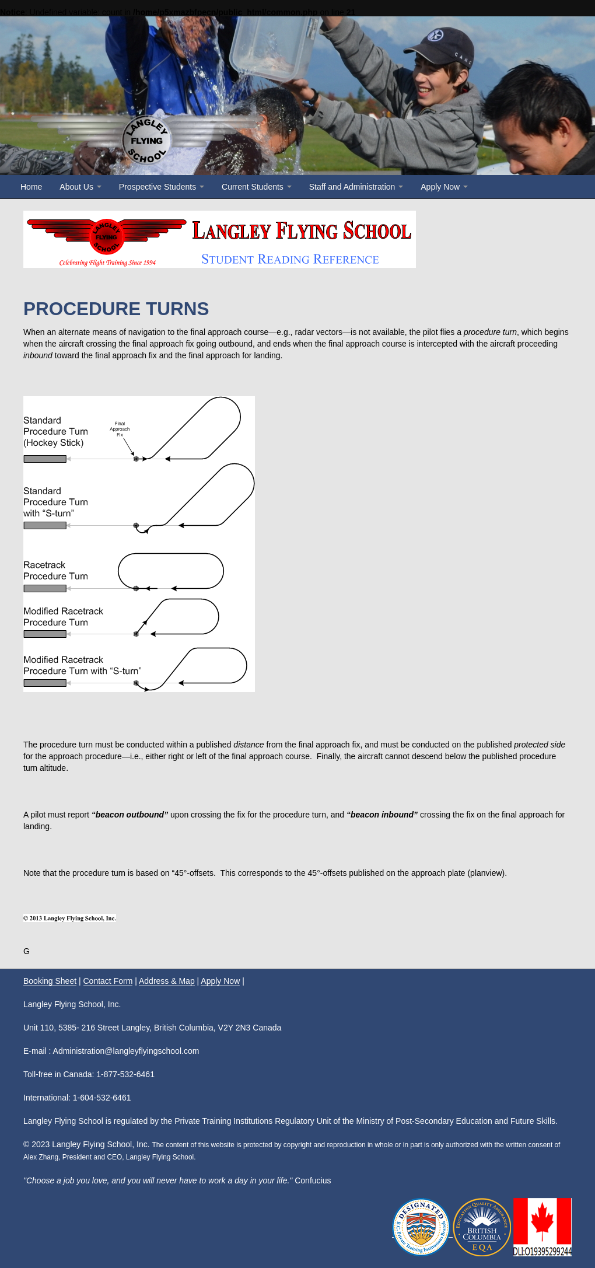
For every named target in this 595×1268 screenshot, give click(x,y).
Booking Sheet (49, 981)
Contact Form (108, 981)
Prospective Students (161, 186)
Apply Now (444, 186)
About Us (80, 186)
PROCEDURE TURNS (116, 308)
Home (31, 186)
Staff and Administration (356, 186)
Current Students (257, 186)
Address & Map (167, 981)
